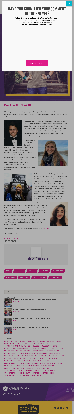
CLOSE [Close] (69, 4)
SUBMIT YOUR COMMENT (37, 63)
